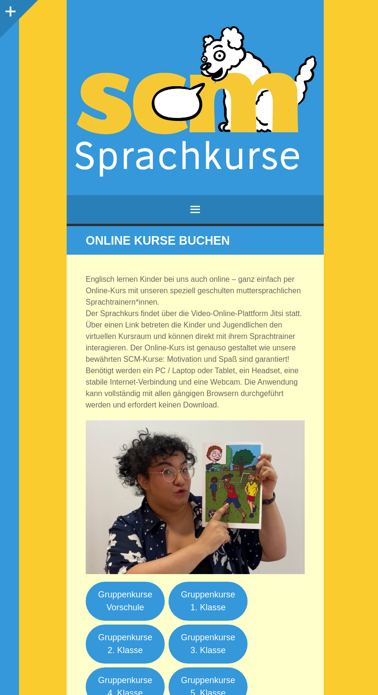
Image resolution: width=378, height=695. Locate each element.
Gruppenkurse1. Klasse (208, 601)
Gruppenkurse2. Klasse (125, 644)
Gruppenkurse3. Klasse (208, 644)
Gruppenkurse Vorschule (125, 601)
